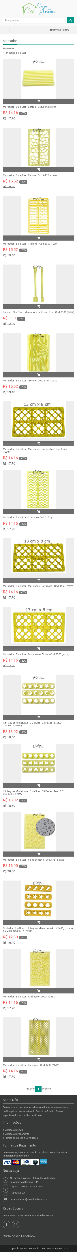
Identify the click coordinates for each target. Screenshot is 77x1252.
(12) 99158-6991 (18, 1193)
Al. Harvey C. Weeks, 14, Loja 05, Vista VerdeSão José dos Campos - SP (33, 1180)
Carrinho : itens (60, 30)
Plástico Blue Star (16, 52)
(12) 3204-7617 (35, 1186)
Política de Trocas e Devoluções (21, 1138)
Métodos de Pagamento (17, 1134)
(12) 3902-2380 (17, 1186)
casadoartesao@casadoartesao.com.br (30, 1199)
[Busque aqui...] (35, 20)
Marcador (10, 41)
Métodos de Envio (14, 1130)
